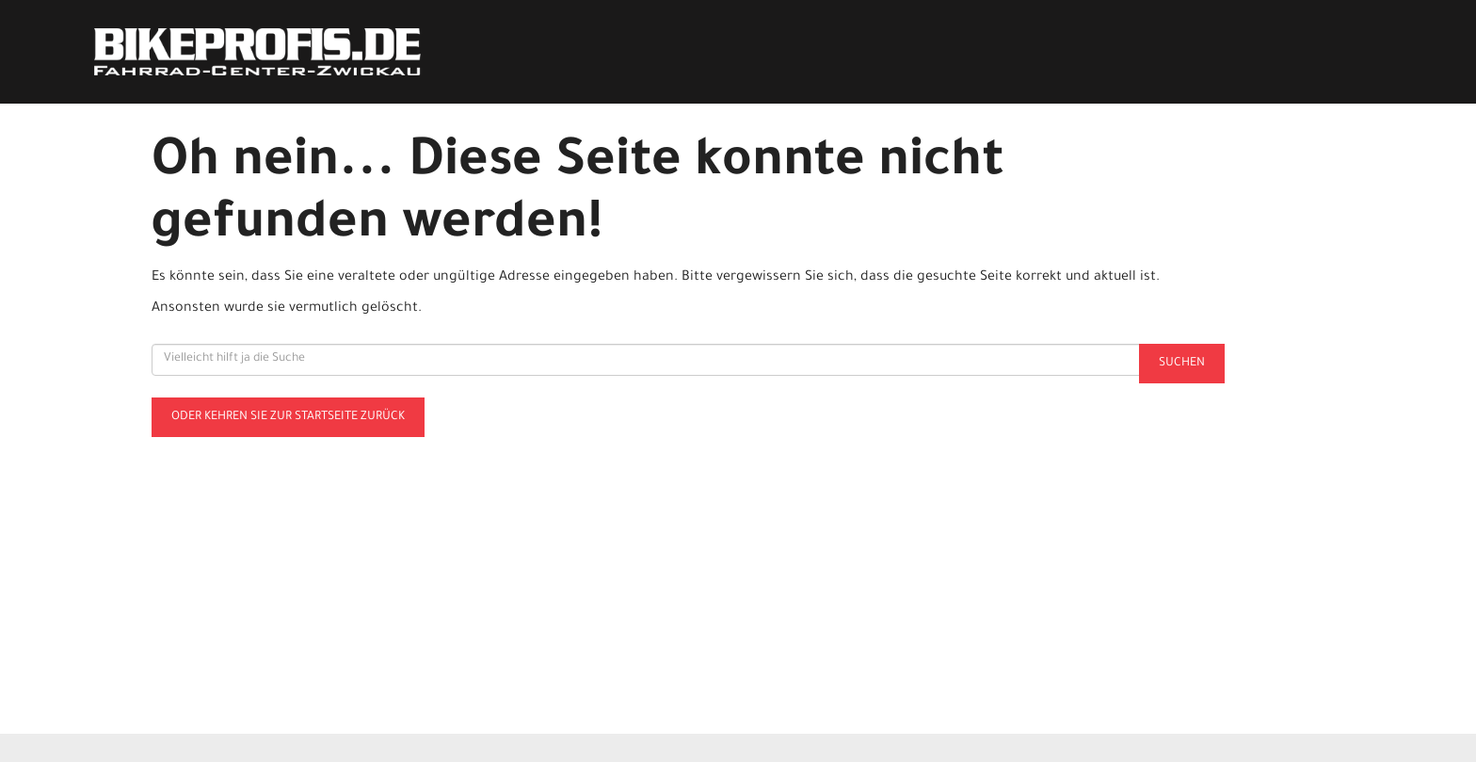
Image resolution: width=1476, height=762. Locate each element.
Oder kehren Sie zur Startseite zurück (288, 417)
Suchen (1182, 363)
